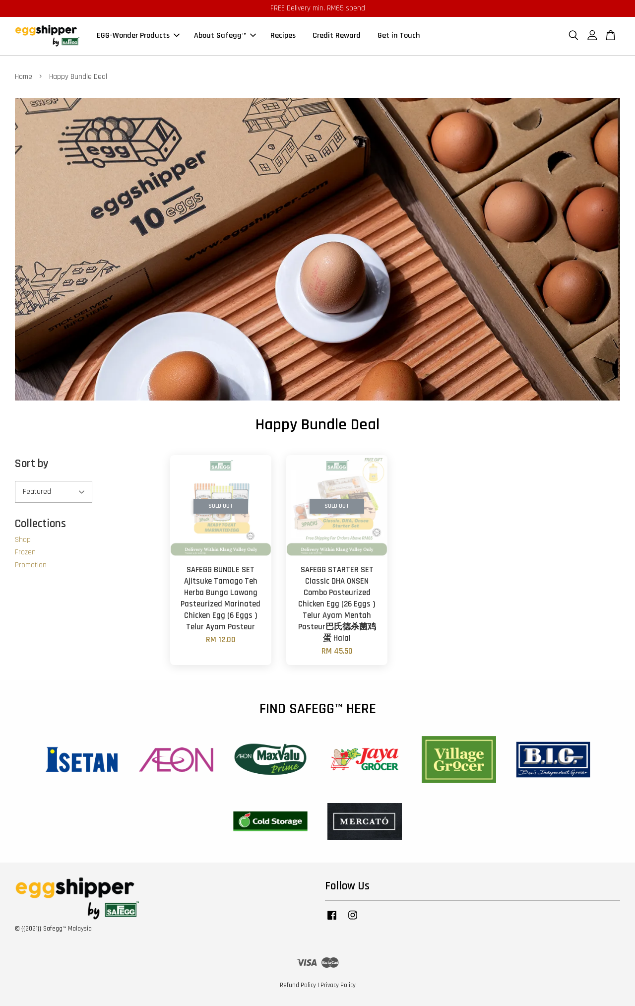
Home (23, 76)
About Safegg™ (225, 36)
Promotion (31, 565)
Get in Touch (399, 36)
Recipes (283, 36)
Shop (23, 539)
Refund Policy (298, 985)
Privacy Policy (338, 985)
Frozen (25, 552)
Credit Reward (337, 36)
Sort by (32, 464)
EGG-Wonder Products (138, 36)
